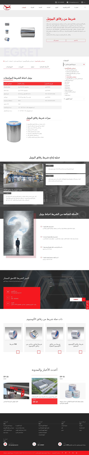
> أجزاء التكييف (19, 425)
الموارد (56, 7)
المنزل (6, 62)
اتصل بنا (76, 7)
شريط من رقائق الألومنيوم (28, 62)
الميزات (21, 68)
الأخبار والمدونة (66, 7)
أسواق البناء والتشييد (43, 432)
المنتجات (24, 7)
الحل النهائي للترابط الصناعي (10, 402)
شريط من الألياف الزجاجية (70, 91)
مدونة (80, 430)
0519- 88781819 (59, 2)
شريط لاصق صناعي (18, 62)
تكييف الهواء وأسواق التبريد (44, 427)
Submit (80, 299)
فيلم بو (66, 93)
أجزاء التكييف (69, 99)
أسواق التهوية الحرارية (43, 430)
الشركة (32, 7)
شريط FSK (68, 75)
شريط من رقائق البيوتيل (40, 62)
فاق (62, 427)
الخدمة (40, 7)
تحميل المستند (64, 425)
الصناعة (48, 7)
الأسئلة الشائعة (44, 68)
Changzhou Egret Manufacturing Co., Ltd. (24, 452)
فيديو (62, 430)
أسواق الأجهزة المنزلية (43, 425)
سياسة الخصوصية (56, 452)
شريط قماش (67, 88)
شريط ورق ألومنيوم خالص (71, 69)
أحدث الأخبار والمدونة (44, 370)
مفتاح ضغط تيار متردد (20, 427)
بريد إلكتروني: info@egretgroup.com (16, 291)
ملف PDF (76, 40)
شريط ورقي (67, 85)
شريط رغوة (67, 82)
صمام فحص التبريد (19, 432)
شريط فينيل (67, 87)
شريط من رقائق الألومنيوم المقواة (73, 73)
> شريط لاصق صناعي (7, 425)
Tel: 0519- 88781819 (14, 297)
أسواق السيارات (42, 434)
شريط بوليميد (67, 95)
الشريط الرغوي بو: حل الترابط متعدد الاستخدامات (44, 397)
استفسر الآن (56, 40)
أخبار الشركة (81, 427)
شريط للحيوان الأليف (69, 80)
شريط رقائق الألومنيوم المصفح (72, 71)
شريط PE (67, 83)
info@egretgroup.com (72, 2)
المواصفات (9, 68)
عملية (32, 68)
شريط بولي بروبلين (69, 90)
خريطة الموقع (47, 452)
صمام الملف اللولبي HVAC (21, 430)
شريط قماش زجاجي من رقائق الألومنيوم (74, 78)
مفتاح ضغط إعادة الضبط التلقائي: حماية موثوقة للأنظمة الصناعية (72, 403)
